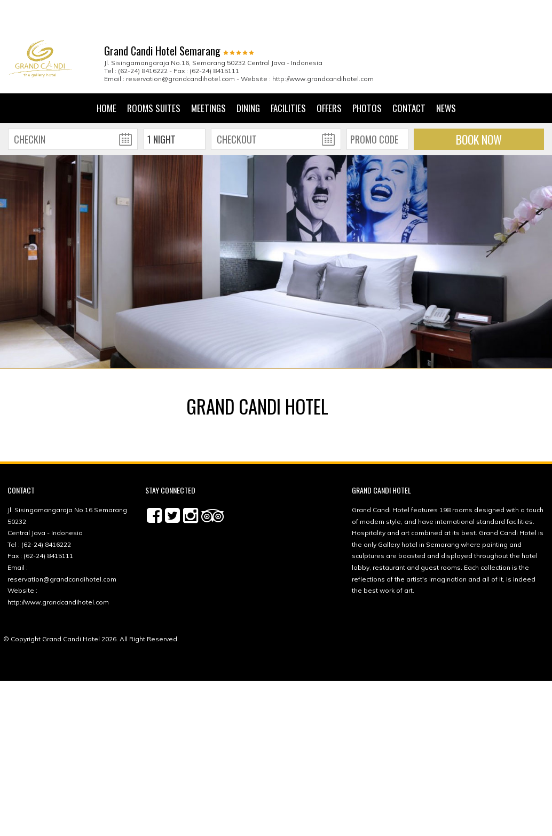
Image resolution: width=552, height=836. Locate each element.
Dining (248, 73)
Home (106, 73)
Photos (367, 73)
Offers (329, 73)
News (446, 73)
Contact (408, 73)
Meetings (208, 73)
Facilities (288, 73)
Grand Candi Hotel (71, 604)
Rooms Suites (153, 73)
